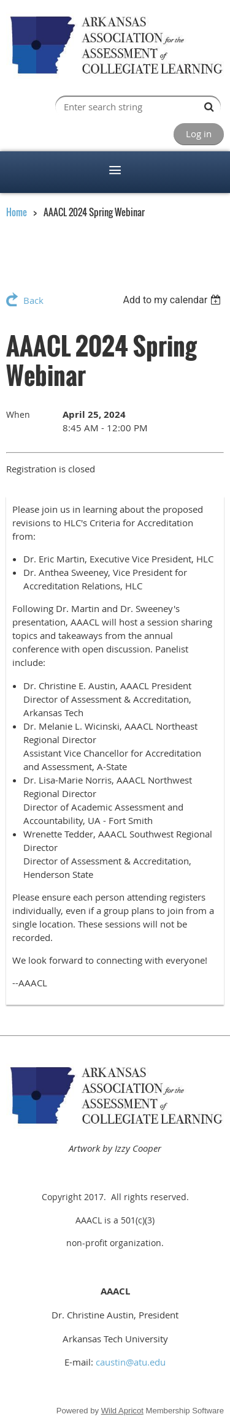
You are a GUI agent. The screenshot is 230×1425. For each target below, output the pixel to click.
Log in (199, 133)
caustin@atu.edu (131, 1362)
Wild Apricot (122, 1410)
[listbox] (173, 300)
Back (33, 300)
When (18, 414)
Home (16, 212)
